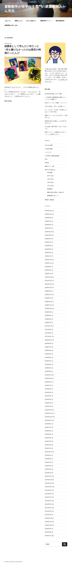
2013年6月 (48, 431)
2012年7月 (48, 462)
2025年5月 (48, 228)
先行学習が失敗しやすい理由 (53, 93)
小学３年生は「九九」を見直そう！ (55, 106)
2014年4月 (48, 396)
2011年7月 (48, 497)
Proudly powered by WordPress (13, 561)
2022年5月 (48, 266)
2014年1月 (48, 406)
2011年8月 (48, 493)
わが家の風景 (49, 149)
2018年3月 (48, 322)
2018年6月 (48, 315)
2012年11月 (48, 451)
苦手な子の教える (50, 169)
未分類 (47, 162)
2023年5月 (48, 249)
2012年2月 (48, 472)
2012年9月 (48, 455)
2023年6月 (48, 245)
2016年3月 (48, 361)
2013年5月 (48, 434)
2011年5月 (48, 504)
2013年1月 (48, 448)
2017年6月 (48, 329)
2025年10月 (48, 214)
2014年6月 (48, 389)
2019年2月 (48, 298)
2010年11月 (48, 521)
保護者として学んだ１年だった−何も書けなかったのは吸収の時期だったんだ (22, 49)
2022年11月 (48, 263)
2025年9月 (48, 217)
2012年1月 (48, 476)
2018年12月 (48, 301)
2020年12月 (48, 287)
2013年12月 (48, 410)
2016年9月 (48, 343)
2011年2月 (48, 514)
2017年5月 (48, 333)
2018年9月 (48, 312)
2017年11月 (48, 326)
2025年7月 (48, 221)
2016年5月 (48, 354)
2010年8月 (48, 532)
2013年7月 (48, 427)
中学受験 (49, 172)
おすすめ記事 (49, 145)
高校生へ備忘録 (49, 199)
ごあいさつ (7, 20)
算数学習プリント (46, 20)
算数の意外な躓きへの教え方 (55, 192)
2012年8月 (48, 458)
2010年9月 (48, 528)
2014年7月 (48, 385)
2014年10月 (48, 378)
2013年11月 (48, 413)
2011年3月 (48, 511)
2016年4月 (48, 357)
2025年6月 (48, 224)
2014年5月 (48, 392)
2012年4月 (48, 465)
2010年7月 (48, 535)
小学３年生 (50, 182)
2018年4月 (48, 319)
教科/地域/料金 (60, 20)
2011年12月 (48, 479)
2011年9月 (48, 490)
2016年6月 (48, 350)
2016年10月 (48, 340)
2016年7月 (48, 347)
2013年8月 (48, 424)
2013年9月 (48, 420)
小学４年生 (50, 185)
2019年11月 (48, 294)
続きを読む (8, 101)
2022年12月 (48, 259)
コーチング (48, 152)
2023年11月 (48, 231)
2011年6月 (48, 500)
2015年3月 (48, 371)
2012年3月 (48, 469)
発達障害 (49, 189)
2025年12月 (48, 210)
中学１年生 (50, 176)
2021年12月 (48, 277)
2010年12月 (48, 518)
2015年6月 (48, 364)
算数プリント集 (49, 166)
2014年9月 (48, 382)
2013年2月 (48, 445)
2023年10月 (48, 235)
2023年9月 (48, 238)
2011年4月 (48, 507)
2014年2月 (48, 403)
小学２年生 (50, 179)
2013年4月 (48, 438)
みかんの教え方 (31, 20)
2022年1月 (48, 273)
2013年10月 (48, 417)
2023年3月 (48, 252)
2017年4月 (48, 336)
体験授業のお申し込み (11, 25)
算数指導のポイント (53, 195)
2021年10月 (48, 284)
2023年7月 (48, 242)
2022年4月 (48, 270)
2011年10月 (48, 486)
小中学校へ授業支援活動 (52, 156)
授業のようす (19, 20)
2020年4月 (48, 291)
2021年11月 (48, 280)
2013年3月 (48, 441)
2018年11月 (48, 305)
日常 (46, 159)
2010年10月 (48, 525)
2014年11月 (48, 375)
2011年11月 (48, 483)
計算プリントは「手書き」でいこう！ (56, 103)
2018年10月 (48, 308)
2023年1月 (48, 256)
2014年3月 (48, 399)
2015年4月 (48, 368)
